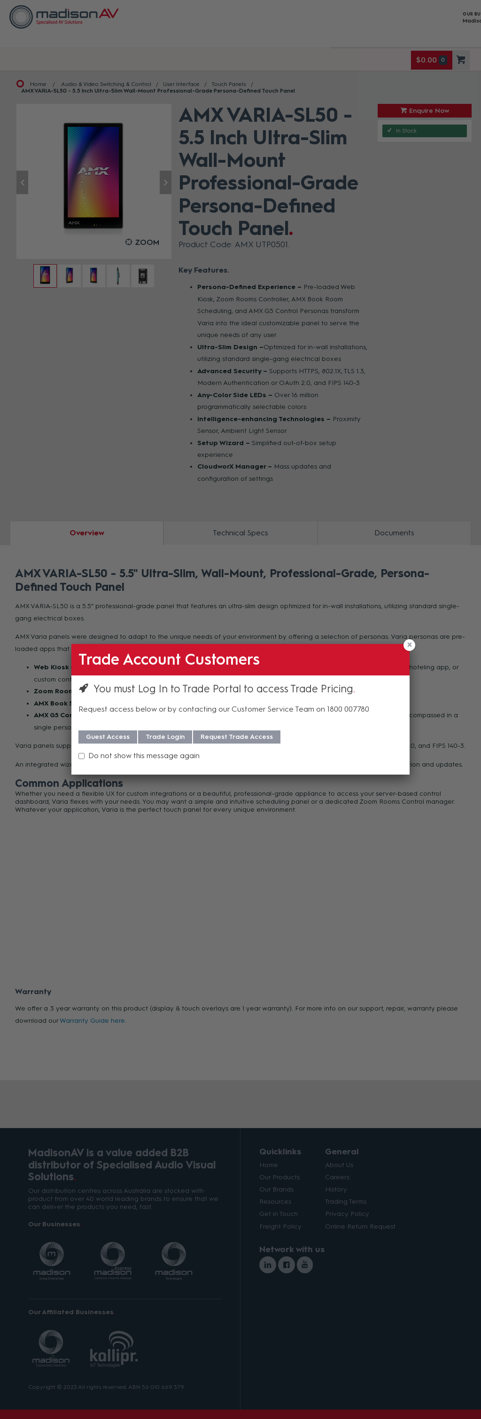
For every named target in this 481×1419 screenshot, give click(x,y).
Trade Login (165, 737)
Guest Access (108, 737)
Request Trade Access (237, 737)
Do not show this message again (144, 755)
